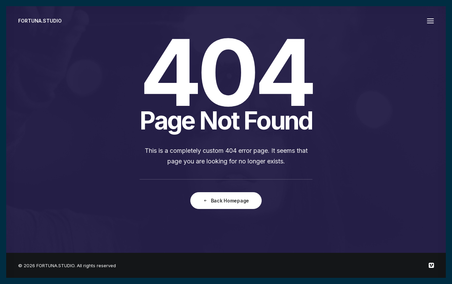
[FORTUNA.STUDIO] (40, 20)
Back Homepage (226, 200)
